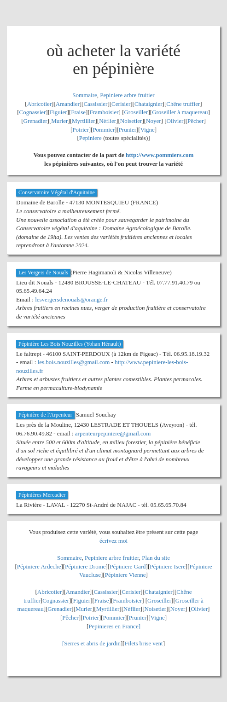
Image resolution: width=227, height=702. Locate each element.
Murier (59, 120)
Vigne (147, 129)
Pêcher (195, 120)
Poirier (80, 129)
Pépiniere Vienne (125, 574)
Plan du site (156, 557)
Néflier (107, 120)
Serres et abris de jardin (92, 643)
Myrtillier (83, 120)
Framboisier (104, 112)
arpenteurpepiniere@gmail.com (113, 433)
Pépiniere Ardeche (39, 566)
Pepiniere (90, 137)
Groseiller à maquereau (180, 112)
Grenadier (35, 120)
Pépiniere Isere (168, 566)
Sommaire (84, 95)
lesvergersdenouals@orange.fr (71, 299)
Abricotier (39, 103)
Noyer (153, 120)
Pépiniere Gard (128, 566)
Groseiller (136, 112)
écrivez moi (113, 540)
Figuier (58, 112)
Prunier (127, 129)
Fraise (78, 112)
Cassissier (95, 103)
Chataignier (148, 103)
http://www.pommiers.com (159, 154)
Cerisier (120, 103)
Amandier (68, 103)
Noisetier (131, 120)
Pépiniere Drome (85, 566)
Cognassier (32, 112)
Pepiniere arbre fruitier (127, 95)
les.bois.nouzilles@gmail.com (74, 362)
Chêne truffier (183, 103)
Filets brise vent (144, 643)
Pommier (104, 129)
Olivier (175, 120)
